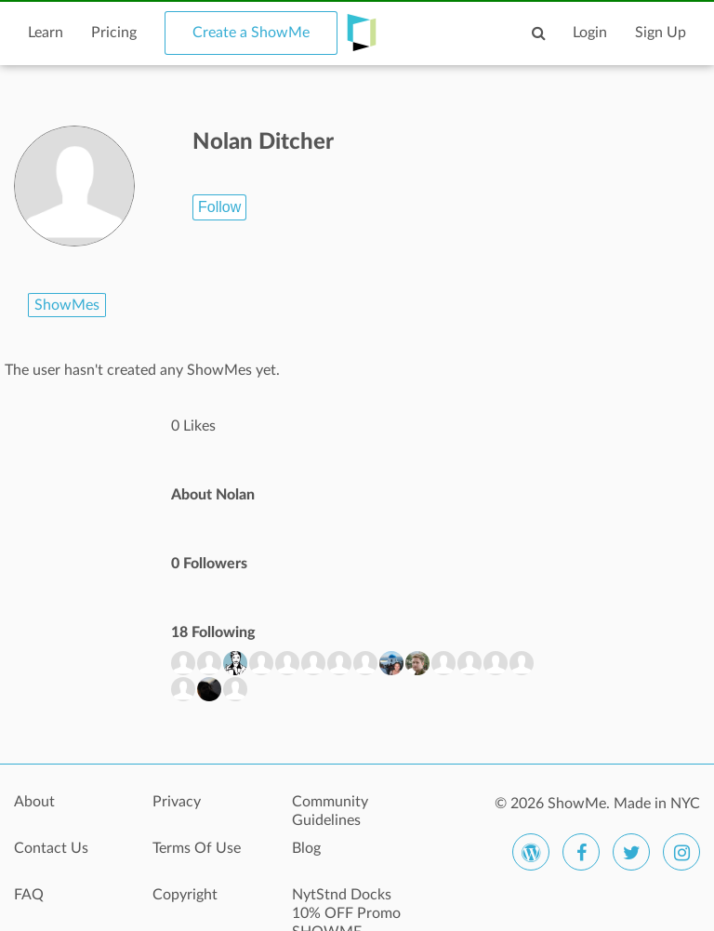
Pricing (114, 32)
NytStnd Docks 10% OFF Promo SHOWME (346, 905)
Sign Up (660, 32)
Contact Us (51, 848)
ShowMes (66, 305)
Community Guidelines (330, 811)
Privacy (176, 801)
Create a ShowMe (251, 32)
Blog (306, 848)
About (34, 801)
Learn (45, 32)
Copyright (185, 894)
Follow (219, 207)
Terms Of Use (196, 848)
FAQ (29, 894)
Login (590, 32)
